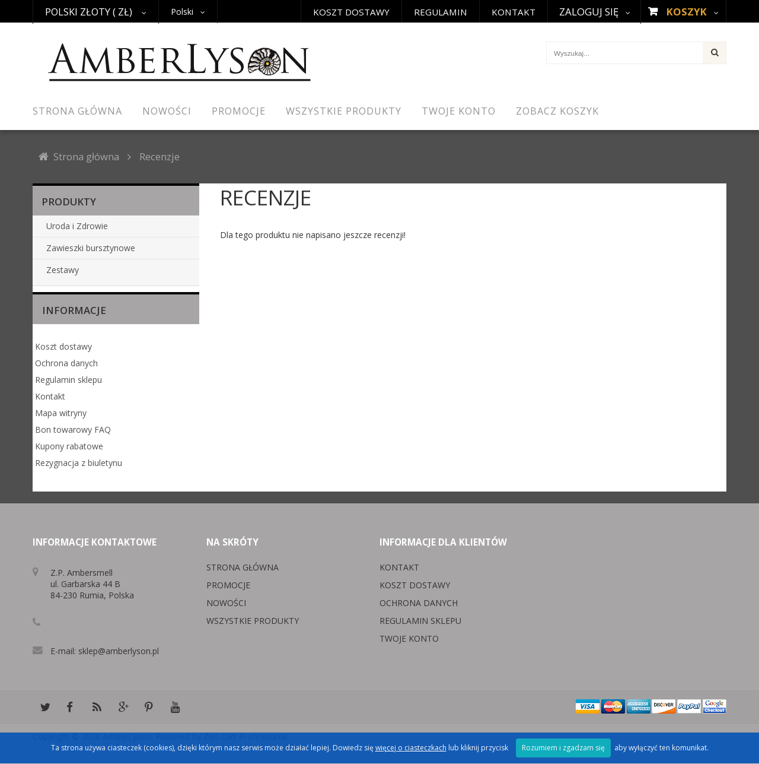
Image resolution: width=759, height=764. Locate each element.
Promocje (228, 585)
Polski (182, 11)
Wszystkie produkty (252, 620)
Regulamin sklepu (68, 379)
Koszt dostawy (351, 12)
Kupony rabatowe (69, 446)
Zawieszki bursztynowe (90, 247)
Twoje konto (409, 638)
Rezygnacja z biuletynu (78, 462)
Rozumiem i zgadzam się (563, 748)
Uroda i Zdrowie (77, 226)
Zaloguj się (588, 11)
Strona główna (86, 156)
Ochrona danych (66, 363)
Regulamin (440, 12)
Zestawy (62, 269)
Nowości (226, 602)
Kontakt (513, 12)
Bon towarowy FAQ (73, 429)
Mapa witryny (61, 413)
